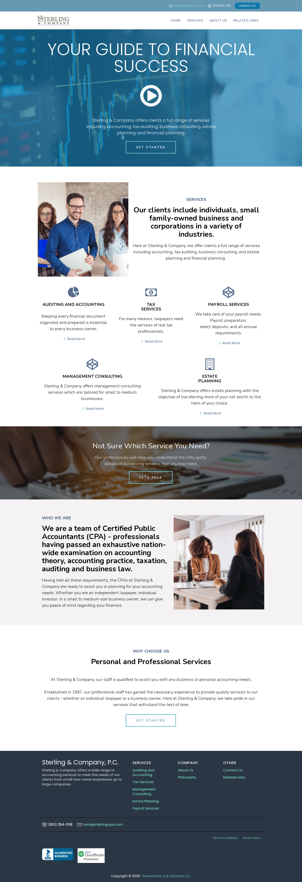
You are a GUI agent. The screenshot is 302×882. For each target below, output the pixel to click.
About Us (218, 20)
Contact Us (233, 770)
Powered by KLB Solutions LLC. (166, 876)
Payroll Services (146, 808)
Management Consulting (144, 791)
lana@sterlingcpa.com (189, 5)
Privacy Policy (251, 838)
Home (176, 20)
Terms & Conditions (225, 838)
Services (195, 20)
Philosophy (187, 777)
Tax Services (144, 782)
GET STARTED (151, 147)
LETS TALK (151, 477)
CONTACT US (247, 6)
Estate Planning (146, 801)
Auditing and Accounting (143, 772)
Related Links (246, 20)
